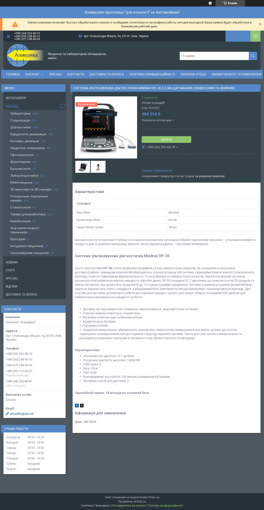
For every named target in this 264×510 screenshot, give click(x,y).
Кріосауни (18, 239)
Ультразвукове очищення (29, 253)
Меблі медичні (21, 182)
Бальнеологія (20, 168)
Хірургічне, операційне (27, 148)
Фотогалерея (16, 98)
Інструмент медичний (26, 246)
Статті (10, 270)
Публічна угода (193, 74)
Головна (13, 74)
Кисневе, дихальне (25, 141)
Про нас (55, 74)
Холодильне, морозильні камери (29, 198)
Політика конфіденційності (152, 74)
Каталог (32, 74)
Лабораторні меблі (24, 175)
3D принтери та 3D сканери (30, 189)
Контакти (75, 74)
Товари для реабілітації (28, 214)
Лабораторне (20, 113)
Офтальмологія (21, 155)
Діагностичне (20, 127)
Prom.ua (154, 497)
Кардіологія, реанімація (28, 134)
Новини (12, 262)
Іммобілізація (20, 221)
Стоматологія (20, 207)
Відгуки (11, 286)
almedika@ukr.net (22, 413)
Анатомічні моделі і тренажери (24, 230)
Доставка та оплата (107, 74)
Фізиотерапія (20, 162)
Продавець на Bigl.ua (132, 501)
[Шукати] (253, 56)
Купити (166, 139)
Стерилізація (20, 120)
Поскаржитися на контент (129, 505)
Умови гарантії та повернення (236, 74)
